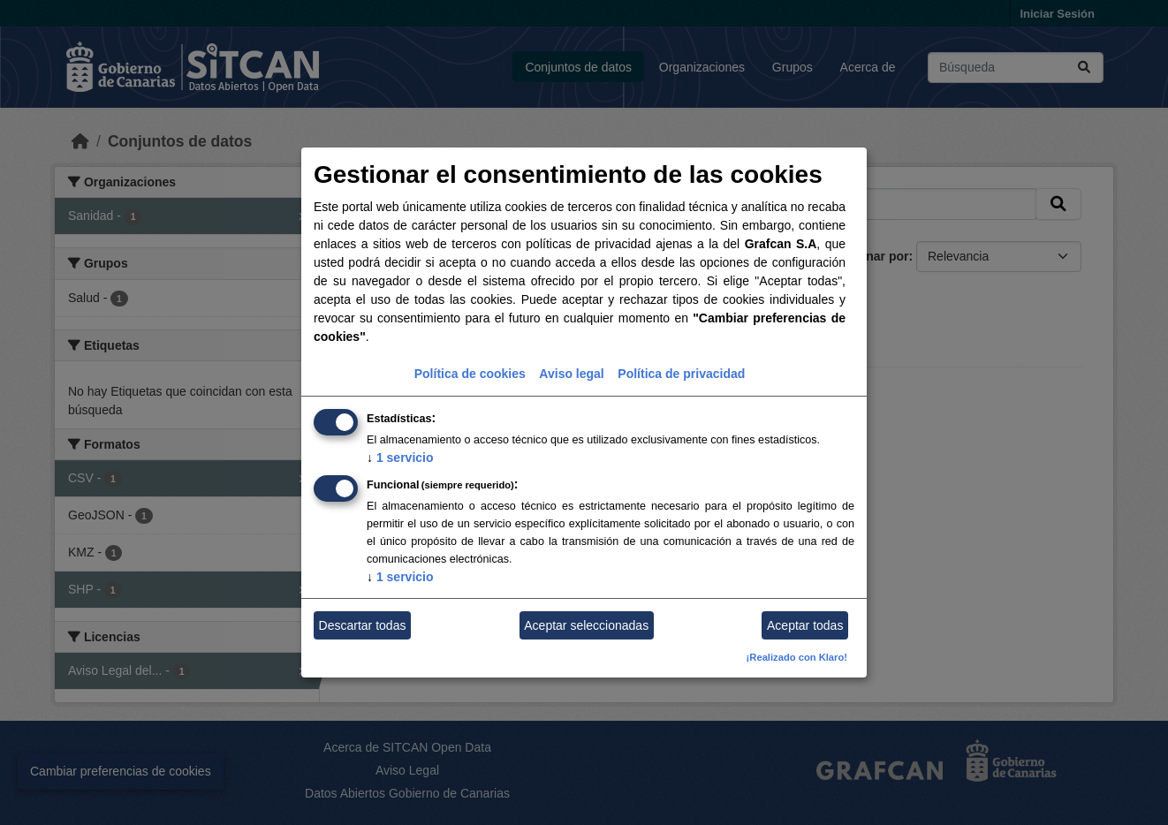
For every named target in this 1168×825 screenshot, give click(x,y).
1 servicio (400, 457)
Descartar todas (362, 625)
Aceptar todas (805, 625)
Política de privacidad (681, 374)
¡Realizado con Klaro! (797, 657)
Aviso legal (571, 374)
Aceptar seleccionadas (586, 625)
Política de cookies (470, 374)
